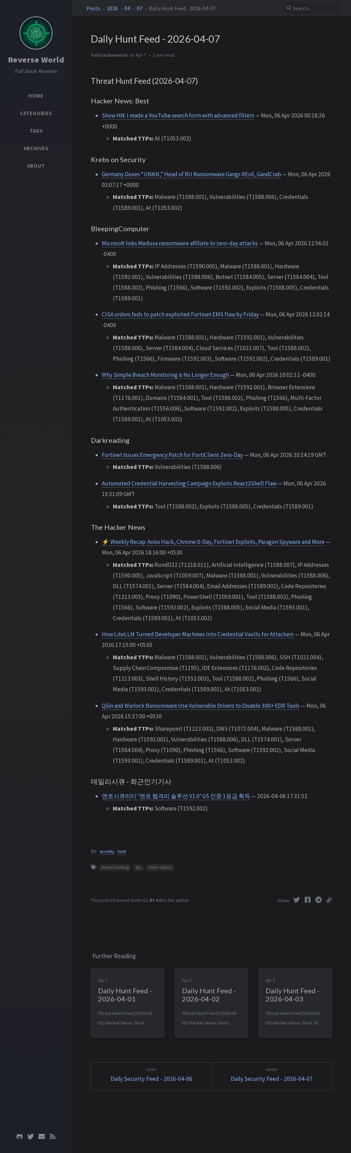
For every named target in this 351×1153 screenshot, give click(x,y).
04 (127, 8)
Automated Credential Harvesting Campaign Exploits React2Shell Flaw (189, 483)
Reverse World (36, 59)
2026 (113, 8)
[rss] (52, 1136)
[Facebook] (308, 900)
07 (140, 8)
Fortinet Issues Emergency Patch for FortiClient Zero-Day (172, 455)
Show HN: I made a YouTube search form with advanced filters (178, 115)
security (106, 851)
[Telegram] (319, 900)
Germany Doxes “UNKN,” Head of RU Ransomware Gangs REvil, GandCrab (191, 174)
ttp (138, 867)
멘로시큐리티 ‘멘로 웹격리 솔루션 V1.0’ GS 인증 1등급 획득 (176, 796)
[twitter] (30, 1136)
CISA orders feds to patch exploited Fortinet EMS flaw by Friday (180, 314)
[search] (311, 8)
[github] (19, 1136)
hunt (122, 851)
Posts (93, 8)
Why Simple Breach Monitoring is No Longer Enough (165, 375)
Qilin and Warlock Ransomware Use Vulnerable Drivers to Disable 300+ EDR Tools (201, 705)
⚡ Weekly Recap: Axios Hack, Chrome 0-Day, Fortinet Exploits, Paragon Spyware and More (213, 542)
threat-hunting (115, 867)
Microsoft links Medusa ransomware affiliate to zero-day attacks (180, 243)
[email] (41, 1136)
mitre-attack (160, 867)
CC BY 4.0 (152, 900)
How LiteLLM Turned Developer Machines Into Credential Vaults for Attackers (198, 634)
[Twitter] (297, 900)
